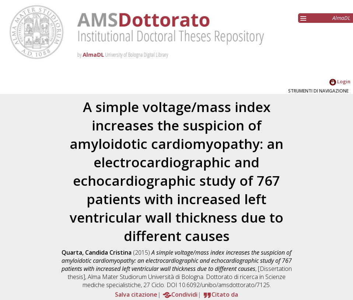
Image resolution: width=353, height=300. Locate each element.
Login (339, 81)
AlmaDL (341, 17)
